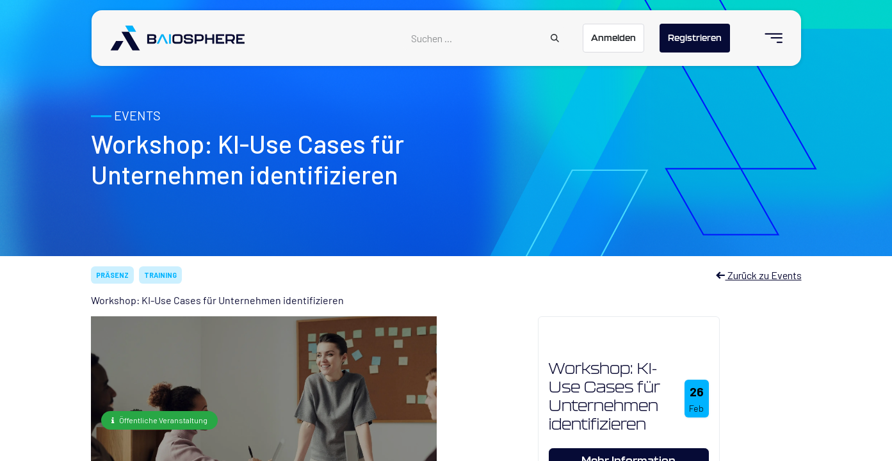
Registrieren (695, 38)
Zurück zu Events (758, 275)
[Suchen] (554, 38)
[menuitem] (768, 38)
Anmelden (613, 38)
